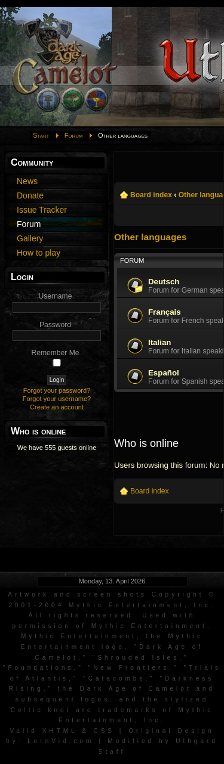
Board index (151, 195)
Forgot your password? (57, 390)
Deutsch (163, 281)
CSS (104, 731)
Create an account (57, 407)
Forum (74, 135)
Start (41, 135)
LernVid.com (60, 741)
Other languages (150, 237)
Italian (159, 342)
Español (163, 372)
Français (164, 312)
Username (55, 296)
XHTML (60, 731)
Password (55, 325)
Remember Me (55, 353)
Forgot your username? (57, 398)
